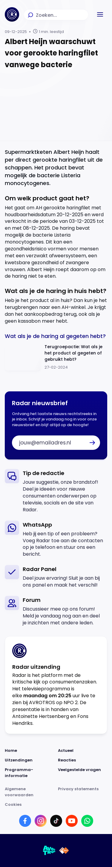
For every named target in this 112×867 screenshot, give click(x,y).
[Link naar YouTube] (72, 821)
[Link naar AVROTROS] (49, 850)
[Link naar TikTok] (56, 821)
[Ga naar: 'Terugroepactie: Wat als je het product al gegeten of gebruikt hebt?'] (56, 357)
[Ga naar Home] (12, 14)
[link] (56, 491)
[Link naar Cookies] (56, 805)
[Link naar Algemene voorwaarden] (29, 792)
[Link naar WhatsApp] (87, 821)
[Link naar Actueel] (83, 751)
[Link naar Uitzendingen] (29, 760)
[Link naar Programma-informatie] (29, 773)
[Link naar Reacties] (83, 760)
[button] (100, 14)
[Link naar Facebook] (25, 821)
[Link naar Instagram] (41, 821)
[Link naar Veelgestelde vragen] (83, 773)
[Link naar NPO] (64, 850)
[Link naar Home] (29, 751)
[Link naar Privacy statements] (83, 792)
